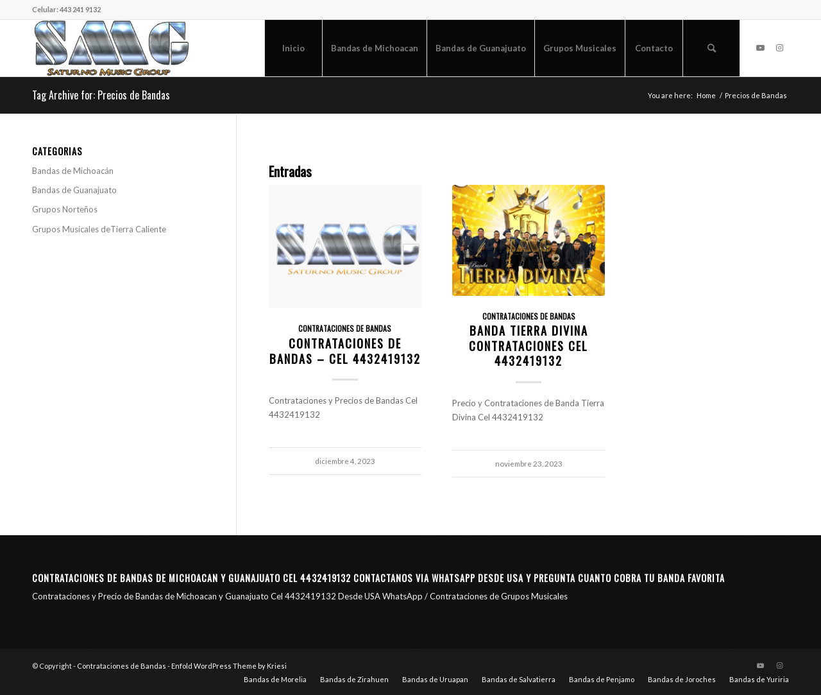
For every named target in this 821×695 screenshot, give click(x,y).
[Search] (711, 48)
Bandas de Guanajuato (74, 190)
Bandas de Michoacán (73, 171)
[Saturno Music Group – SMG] (111, 48)
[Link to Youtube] (760, 47)
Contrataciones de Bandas (344, 328)
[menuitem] (293, 48)
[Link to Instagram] (779, 47)
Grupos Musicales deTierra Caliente (99, 229)
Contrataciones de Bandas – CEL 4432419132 (345, 350)
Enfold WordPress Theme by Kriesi (229, 666)
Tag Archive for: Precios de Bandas (101, 95)
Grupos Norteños (64, 209)
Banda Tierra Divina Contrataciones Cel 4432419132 (528, 345)
